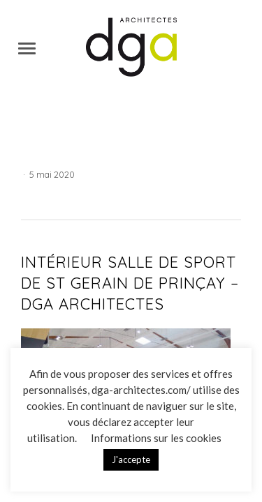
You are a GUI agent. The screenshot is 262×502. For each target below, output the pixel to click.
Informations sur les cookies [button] (156, 438)
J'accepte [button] (131, 459)
